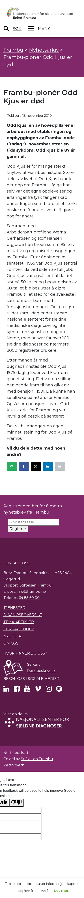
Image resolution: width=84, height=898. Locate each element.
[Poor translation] (16, 803)
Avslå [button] (44, 890)
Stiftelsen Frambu (37, 759)
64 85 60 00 (29, 598)
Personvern (13, 765)
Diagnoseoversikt (22, 615)
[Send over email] (12, 466)
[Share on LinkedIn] (48, 466)
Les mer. (61, 890)
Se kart (33, 664)
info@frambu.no (31, 591)
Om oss (10, 643)
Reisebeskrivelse (41, 671)
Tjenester (14, 608)
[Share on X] (36, 466)
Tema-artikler (18, 622)
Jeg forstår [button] (25, 890)
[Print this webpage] (60, 466)
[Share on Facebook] (24, 466)
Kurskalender (18, 629)
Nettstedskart (15, 753)
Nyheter (12, 636)
